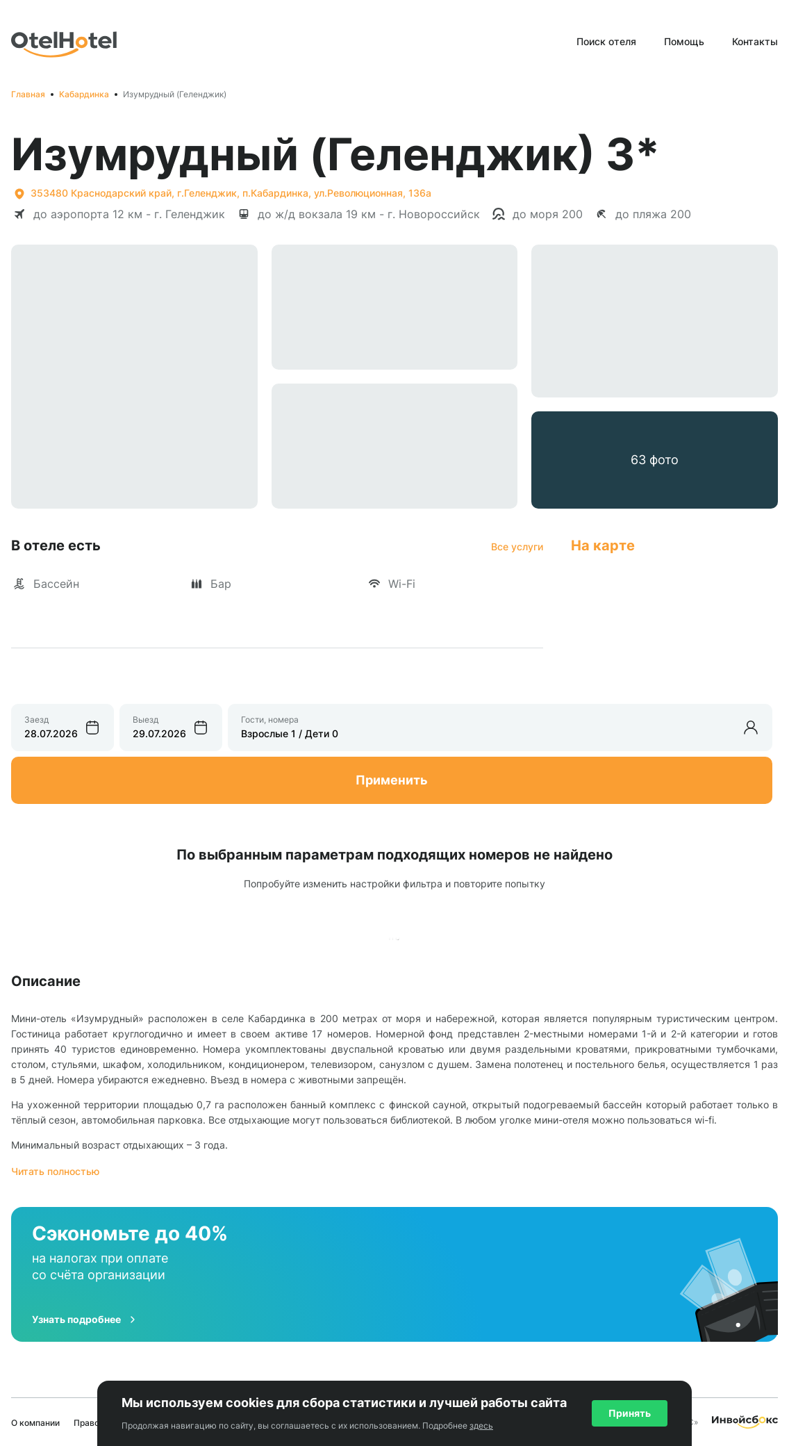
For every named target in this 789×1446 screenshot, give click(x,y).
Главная (28, 94)
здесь (481, 1425)
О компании (35, 1423)
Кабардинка (84, 94)
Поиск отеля (606, 41)
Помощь (684, 41)
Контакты (755, 41)
